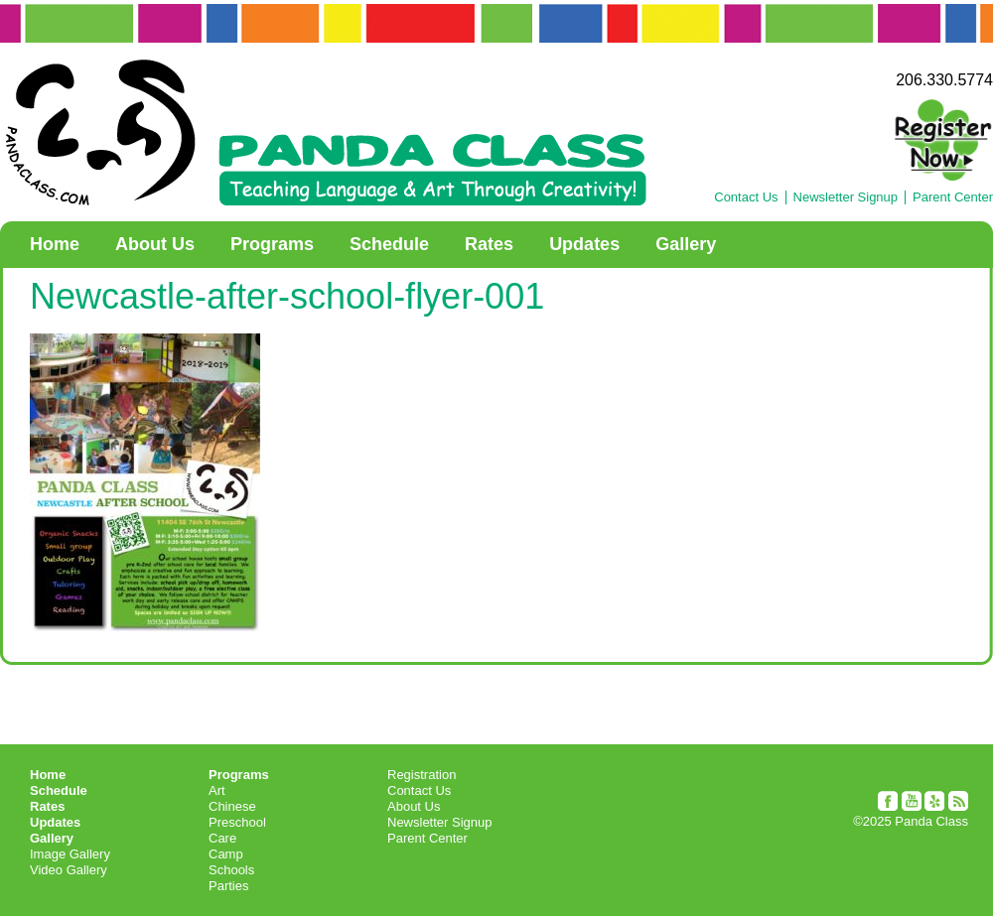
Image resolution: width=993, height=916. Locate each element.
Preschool (237, 822)
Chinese (232, 806)
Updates (584, 244)
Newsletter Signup (846, 197)
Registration (421, 774)
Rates (489, 244)
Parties (228, 885)
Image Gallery (70, 854)
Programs (272, 244)
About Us (155, 244)
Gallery (685, 244)
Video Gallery (68, 869)
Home (54, 244)
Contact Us (746, 197)
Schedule (389, 244)
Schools (231, 869)
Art (217, 790)
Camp (226, 854)
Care (222, 838)
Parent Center (953, 197)
